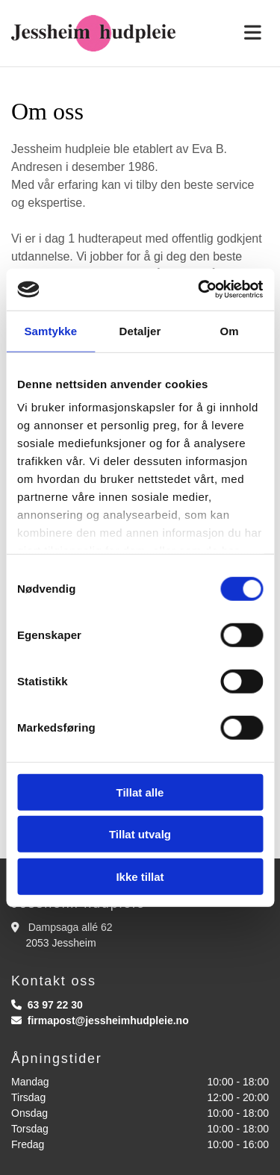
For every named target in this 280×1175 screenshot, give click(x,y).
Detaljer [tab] (140, 330)
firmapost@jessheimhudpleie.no (108, 1020)
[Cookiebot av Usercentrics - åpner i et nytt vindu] (199, 289)
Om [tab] (229, 330)
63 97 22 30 (55, 1005)
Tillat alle (140, 791)
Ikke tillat (140, 876)
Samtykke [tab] (50, 330)
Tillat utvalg (140, 834)
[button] (233, 33)
